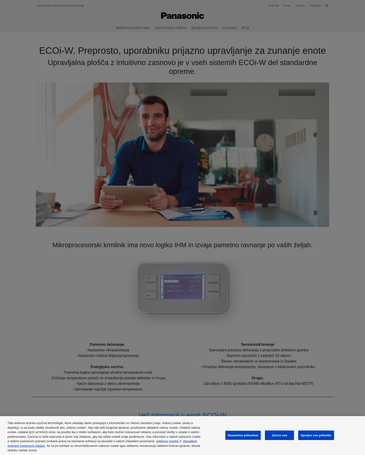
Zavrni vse (279, 435)
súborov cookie (167, 441)
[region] (182, 435)
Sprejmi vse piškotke (316, 435)
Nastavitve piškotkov (243, 435)
